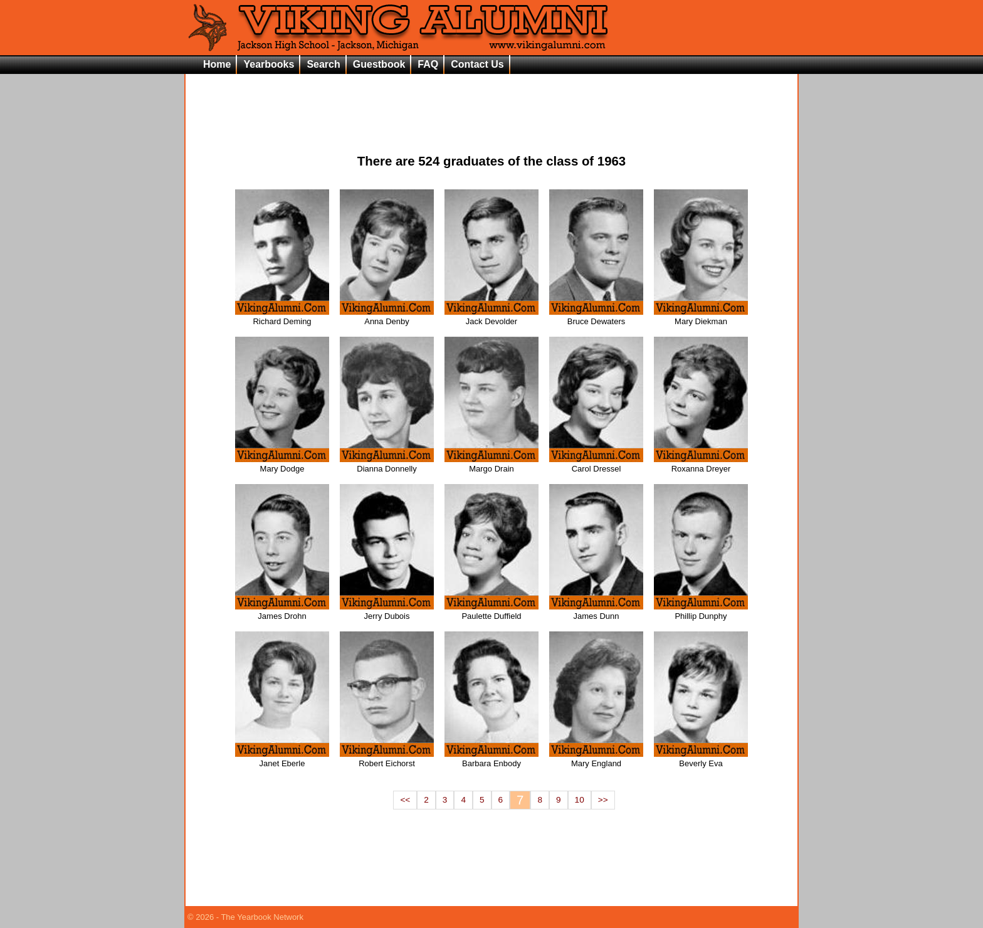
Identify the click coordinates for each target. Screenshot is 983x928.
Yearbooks (268, 64)
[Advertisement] (491, 104)
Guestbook (379, 64)
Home (217, 64)
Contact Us (477, 64)
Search (323, 64)
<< (405, 799)
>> (603, 799)
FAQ (428, 64)
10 (579, 799)
